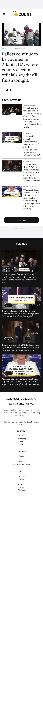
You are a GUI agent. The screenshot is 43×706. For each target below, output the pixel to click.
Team (21, 456)
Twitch (21, 487)
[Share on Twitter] (7, 90)
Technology (21, 438)
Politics (5, 49)
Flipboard (21, 490)
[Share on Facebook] (10, 90)
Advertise (21, 461)
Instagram (21, 476)
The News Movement (31, 422)
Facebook (21, 482)
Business (21, 441)
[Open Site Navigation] (4, 14)
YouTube (21, 484)
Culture (21, 444)
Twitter (21, 479)
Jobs (21, 459)
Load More (21, 220)
